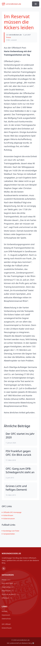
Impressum (6, 615)
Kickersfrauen (7, 515)
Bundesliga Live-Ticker (10, 531)
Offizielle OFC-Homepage (11, 512)
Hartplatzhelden (8, 534)
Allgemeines (8, 591)
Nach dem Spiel (9, 583)
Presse (8, 37)
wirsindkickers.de (15, 35)
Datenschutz (6, 619)
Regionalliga (8, 587)
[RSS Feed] (4, 568)
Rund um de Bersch (10, 594)
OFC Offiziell (6, 624)
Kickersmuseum (8, 518)
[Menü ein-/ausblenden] (35, 3)
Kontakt (4, 611)
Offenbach (7, 598)
